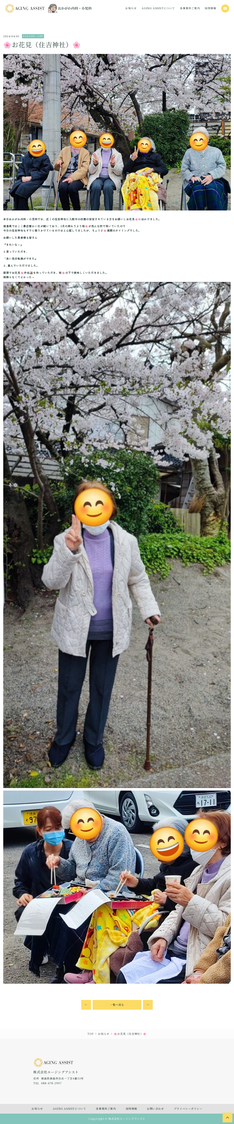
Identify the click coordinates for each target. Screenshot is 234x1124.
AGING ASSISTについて (69, 1109)
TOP (90, 1034)
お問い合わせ (155, 1109)
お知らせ (103, 1034)
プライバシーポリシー (188, 1109)
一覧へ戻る (117, 1005)
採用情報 (131, 1109)
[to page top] (227, 1117)
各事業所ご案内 (106, 1109)
